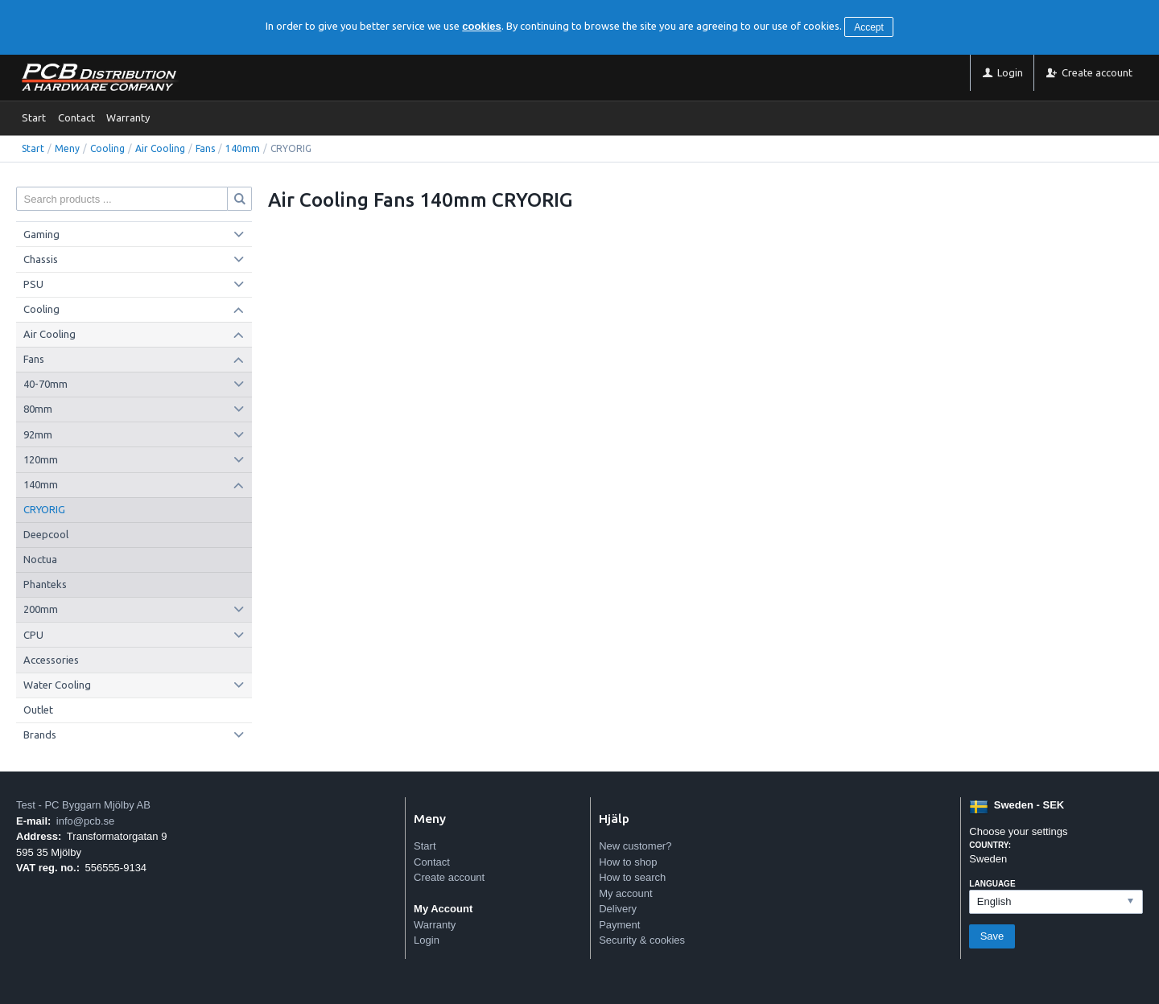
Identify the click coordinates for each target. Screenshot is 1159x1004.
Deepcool (45, 534)
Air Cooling (160, 148)
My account (625, 893)
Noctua (40, 559)
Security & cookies (642, 940)
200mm (40, 609)
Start (34, 117)
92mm (37, 434)
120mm (40, 459)
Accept (869, 27)
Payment (619, 925)
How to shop (628, 862)
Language (992, 883)
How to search (632, 877)
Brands (39, 734)
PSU (33, 284)
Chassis (40, 259)
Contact (76, 117)
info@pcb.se (85, 821)
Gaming (41, 234)
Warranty (128, 117)
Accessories (51, 659)
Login (426, 940)
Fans (205, 148)
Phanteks (45, 584)
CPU (33, 634)
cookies (481, 26)
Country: (990, 845)
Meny (67, 148)
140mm (242, 148)
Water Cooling (57, 684)
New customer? (635, 846)
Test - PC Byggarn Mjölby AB (83, 805)
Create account (449, 877)
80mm (37, 408)
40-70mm (45, 383)
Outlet (38, 709)
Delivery (618, 909)
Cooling (107, 148)
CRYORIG (44, 509)
